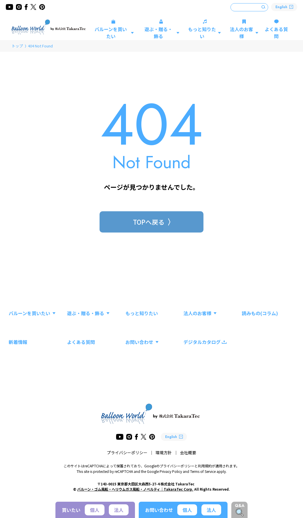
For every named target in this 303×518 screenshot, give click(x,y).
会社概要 (188, 452)
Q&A (239, 505)
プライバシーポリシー (127, 452)
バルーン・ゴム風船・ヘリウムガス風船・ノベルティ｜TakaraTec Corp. (135, 489)
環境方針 (164, 452)
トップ (17, 46)
